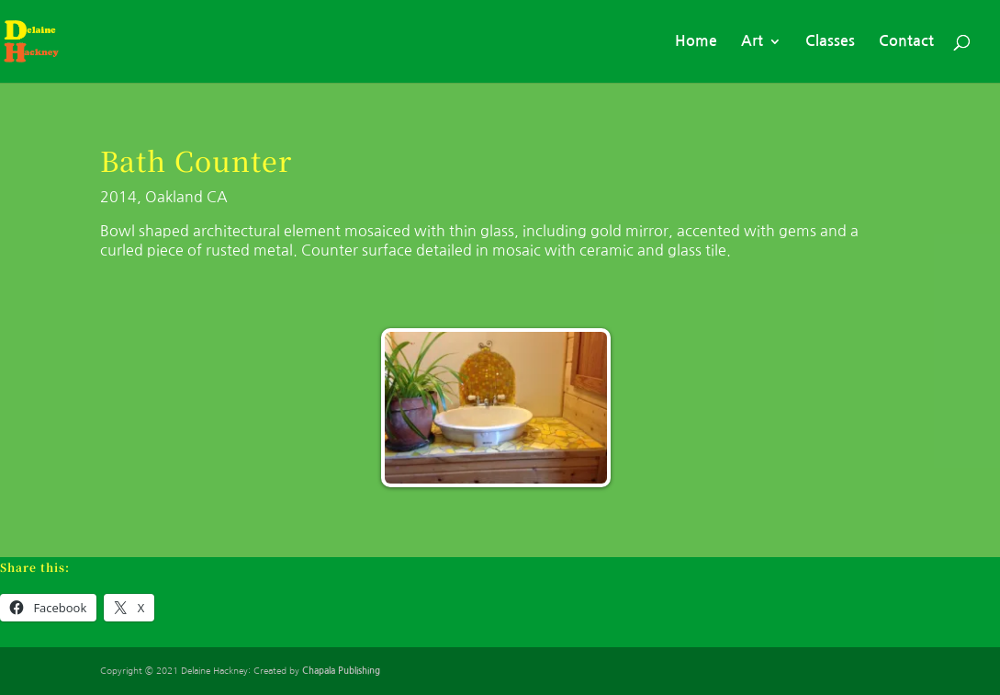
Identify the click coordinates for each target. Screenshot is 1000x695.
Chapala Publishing (341, 671)
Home (696, 41)
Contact (906, 41)
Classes (830, 41)
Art (752, 41)
